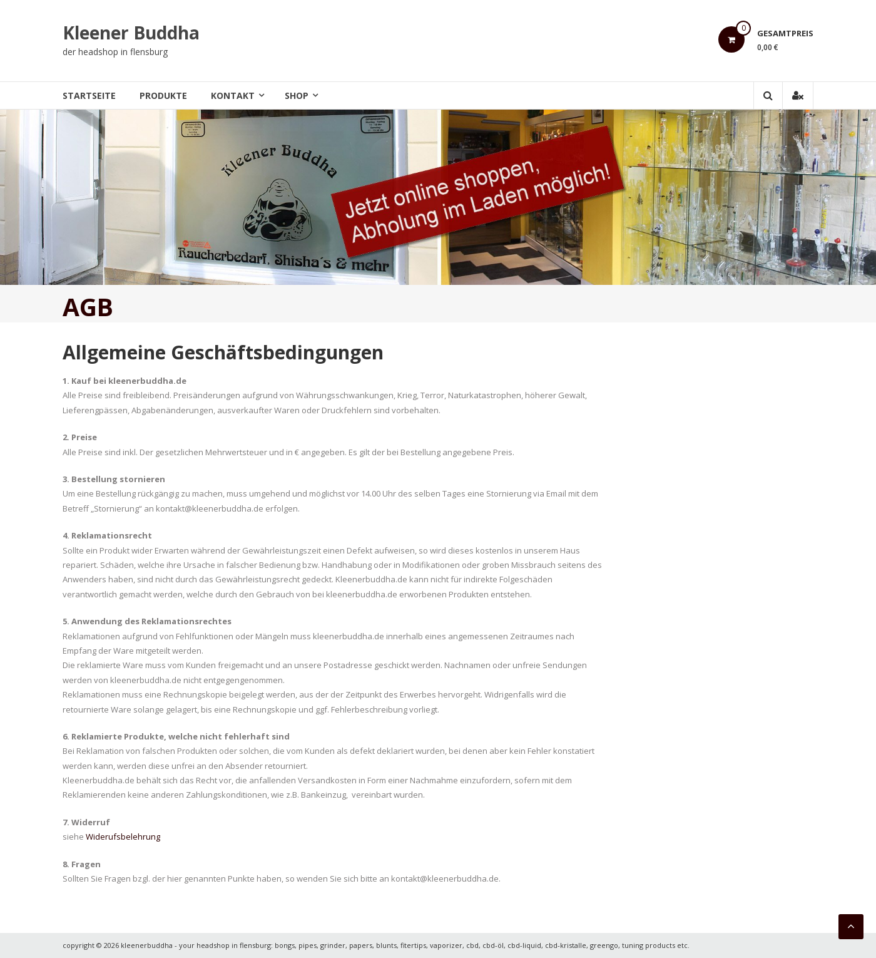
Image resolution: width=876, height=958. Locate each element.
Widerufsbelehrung (123, 836)
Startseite (89, 95)
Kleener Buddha (131, 32)
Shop (296, 95)
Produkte (163, 95)
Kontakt (233, 95)
